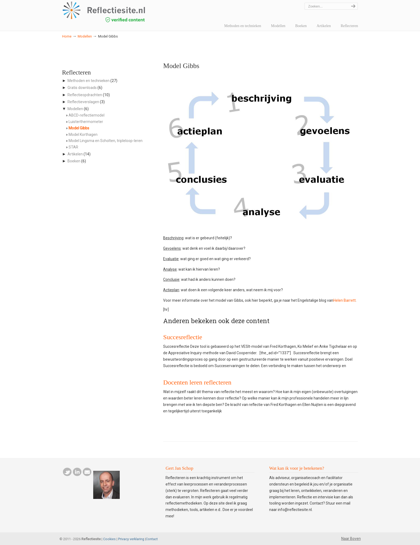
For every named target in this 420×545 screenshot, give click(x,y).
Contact (152, 539)
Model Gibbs (79, 128)
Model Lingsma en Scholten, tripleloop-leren (105, 141)
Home (67, 36)
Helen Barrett (344, 300)
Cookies (109, 539)
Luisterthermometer (86, 122)
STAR (73, 147)
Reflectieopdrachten (85, 95)
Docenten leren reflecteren (197, 382)
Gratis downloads (82, 87)
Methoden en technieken (89, 81)
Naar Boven (351, 538)
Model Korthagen (83, 134)
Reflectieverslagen (83, 102)
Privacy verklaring (131, 539)
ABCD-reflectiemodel (86, 115)
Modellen (85, 36)
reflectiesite (118, 12)
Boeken (74, 161)
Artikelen (75, 154)
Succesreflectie (182, 337)
